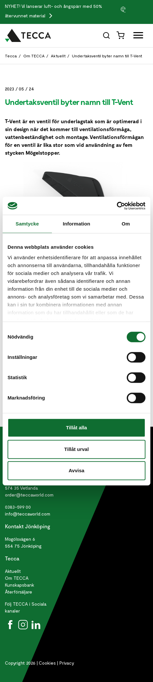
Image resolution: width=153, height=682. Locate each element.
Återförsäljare (18, 591)
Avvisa (76, 470)
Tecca (11, 55)
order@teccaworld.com (29, 494)
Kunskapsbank (19, 585)
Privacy (66, 663)
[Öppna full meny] (135, 36)
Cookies (47, 663)
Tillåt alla (76, 427)
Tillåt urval (76, 449)
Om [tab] (125, 223)
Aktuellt (58, 55)
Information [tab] (76, 223)
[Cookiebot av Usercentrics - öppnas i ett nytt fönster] (116, 206)
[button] (134, 9)
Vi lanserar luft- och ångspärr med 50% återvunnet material (53, 10)
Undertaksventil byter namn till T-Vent (107, 55)
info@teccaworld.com (27, 513)
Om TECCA (34, 55)
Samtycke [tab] (27, 223)
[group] (134, 9)
